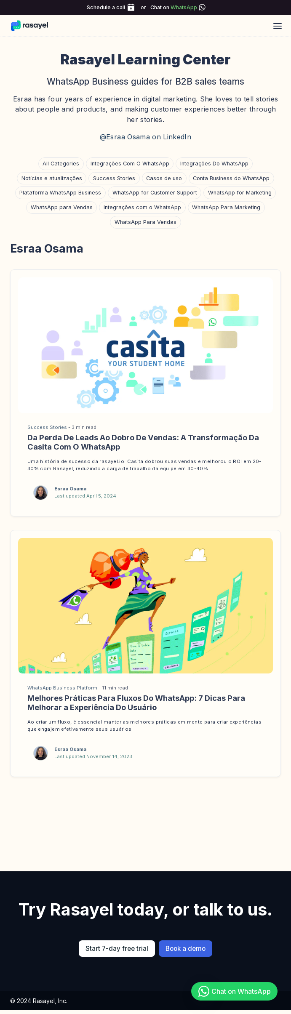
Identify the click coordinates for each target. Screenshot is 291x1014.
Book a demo (186, 949)
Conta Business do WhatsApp (231, 178)
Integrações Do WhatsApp (214, 163)
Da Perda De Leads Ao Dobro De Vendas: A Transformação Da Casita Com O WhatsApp (143, 442)
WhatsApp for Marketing (240, 192)
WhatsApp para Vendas (62, 207)
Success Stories (114, 178)
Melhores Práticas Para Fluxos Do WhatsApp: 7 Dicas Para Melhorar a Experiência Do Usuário (136, 702)
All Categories (61, 163)
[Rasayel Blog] (33, 25)
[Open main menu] (277, 26)
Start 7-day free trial (116, 949)
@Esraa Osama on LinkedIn (145, 137)
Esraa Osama (70, 489)
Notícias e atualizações (51, 178)
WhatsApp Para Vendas (145, 222)
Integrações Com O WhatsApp (130, 163)
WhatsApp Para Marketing (226, 207)
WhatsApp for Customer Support (154, 192)
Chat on (173, 7)
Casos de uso (164, 178)
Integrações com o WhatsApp (142, 207)
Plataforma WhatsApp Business (60, 192)
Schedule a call (106, 7)
